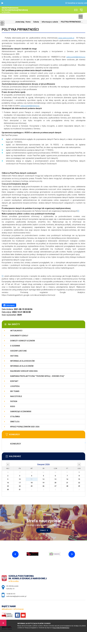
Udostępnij (8, 305)
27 (55, 486)
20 (55, 483)
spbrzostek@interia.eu (75, 57)
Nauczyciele (16, 396)
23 (8, 486)
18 (31, 483)
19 (43, 483)
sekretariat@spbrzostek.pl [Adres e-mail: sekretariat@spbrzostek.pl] (16, 596)
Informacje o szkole (48, 22)
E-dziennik (15, 346)
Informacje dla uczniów (21, 366)
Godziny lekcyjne (18, 351)
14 (67, 479)
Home (28, 22)
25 (31, 486)
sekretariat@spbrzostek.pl (75, 10)
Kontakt (14, 381)
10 (20, 479)
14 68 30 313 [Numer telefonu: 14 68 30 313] (10, 594)
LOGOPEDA (14, 386)
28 (67, 486)
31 (20, 489)
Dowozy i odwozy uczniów (22, 341)
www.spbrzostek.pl (66, 38)
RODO (12, 406)
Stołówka (15, 417)
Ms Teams (14, 391)
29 (79, 486)
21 (67, 483)
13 (55, 479)
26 (43, 486)
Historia (14, 356)
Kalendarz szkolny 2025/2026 (24, 371)
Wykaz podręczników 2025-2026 (24, 427)
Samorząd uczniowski (20, 411)
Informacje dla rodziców (22, 361)
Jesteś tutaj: (20, 22)
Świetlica (14, 422)
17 (20, 483)
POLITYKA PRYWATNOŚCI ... (70, 22)
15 (79, 479)
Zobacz (44, 530)
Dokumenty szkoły (19, 336)
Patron (13, 401)
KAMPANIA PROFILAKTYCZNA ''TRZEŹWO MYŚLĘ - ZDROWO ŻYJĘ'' (37, 376)
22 (79, 483)
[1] (78, 211)
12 (43, 479)
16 (8, 483)
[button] (2, 3)
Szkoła (34, 22)
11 (31, 479)
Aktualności (16, 331)
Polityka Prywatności (61, 628)
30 (8, 489)
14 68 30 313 (81, 9)
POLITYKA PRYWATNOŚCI (20, 29)
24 (20, 486)
